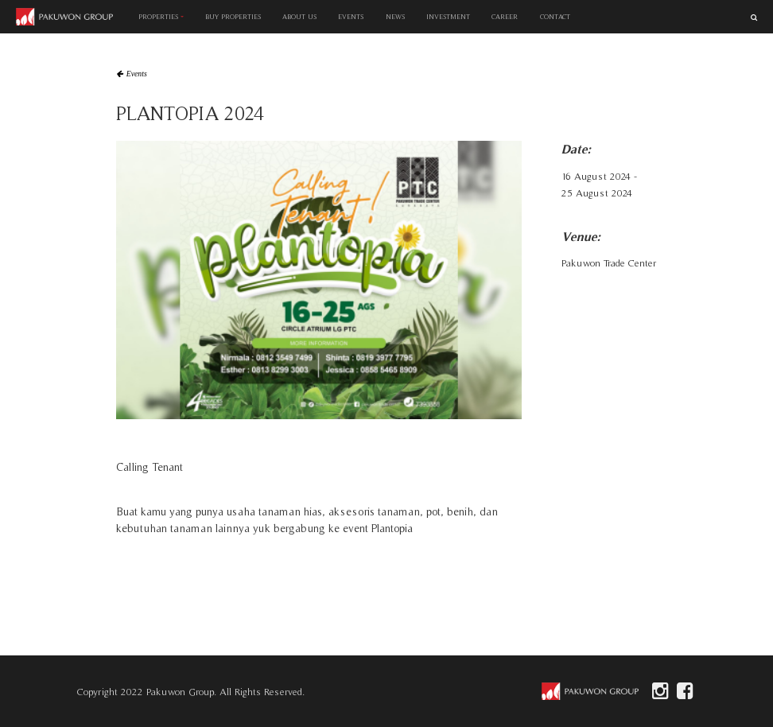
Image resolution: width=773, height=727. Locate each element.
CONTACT (555, 17)
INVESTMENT (448, 17)
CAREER (504, 17)
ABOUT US (299, 17)
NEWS (395, 17)
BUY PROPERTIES (233, 17)
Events (136, 74)
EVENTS (351, 17)
